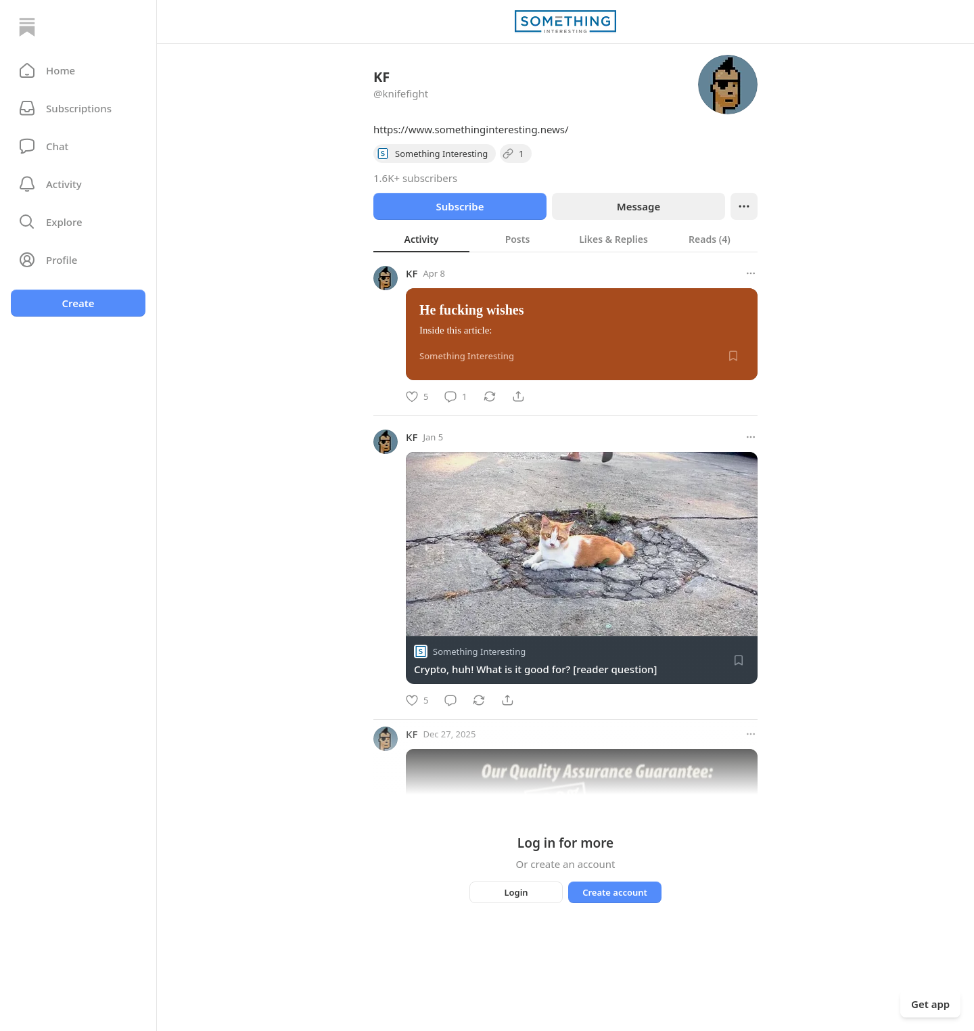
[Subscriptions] (78, 108)
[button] (78, 70)
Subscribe (460, 206)
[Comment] (455, 396)
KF (411, 273)
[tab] (421, 238)
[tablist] (565, 238)
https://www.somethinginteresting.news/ (471, 129)
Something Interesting (479, 651)
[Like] (417, 396)
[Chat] (78, 146)
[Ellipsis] (744, 206)
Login (516, 892)
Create (78, 303)
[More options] (751, 273)
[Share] (518, 396)
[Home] (27, 27)
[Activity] (78, 184)
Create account (614, 892)
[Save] (733, 356)
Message (638, 206)
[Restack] (489, 396)
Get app (930, 1004)
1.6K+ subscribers (415, 178)
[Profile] (78, 260)
